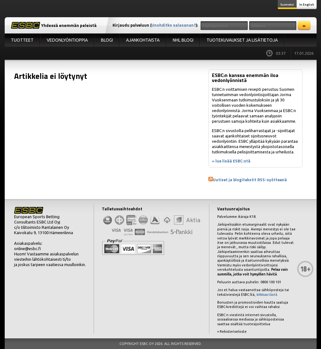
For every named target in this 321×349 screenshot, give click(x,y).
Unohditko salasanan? (173, 25)
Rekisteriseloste (233, 331)
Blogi (107, 40)
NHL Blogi (183, 40)
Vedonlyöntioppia (67, 40)
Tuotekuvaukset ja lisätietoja (242, 40)
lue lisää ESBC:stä (232, 161)
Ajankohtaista (143, 40)
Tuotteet (22, 40)
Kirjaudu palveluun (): (155, 25)
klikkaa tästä (266, 294)
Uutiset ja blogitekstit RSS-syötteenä (250, 180)
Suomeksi (287, 4)
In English (306, 4)
